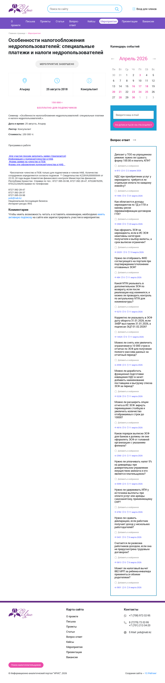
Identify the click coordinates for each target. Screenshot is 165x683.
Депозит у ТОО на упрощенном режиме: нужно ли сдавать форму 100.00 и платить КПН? (133, 157)
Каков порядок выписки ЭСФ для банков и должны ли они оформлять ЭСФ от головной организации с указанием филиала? (132, 439)
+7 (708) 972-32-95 (139, 615)
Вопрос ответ (123, 140)
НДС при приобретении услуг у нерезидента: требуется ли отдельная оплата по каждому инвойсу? (133, 181)
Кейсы (91, 21)
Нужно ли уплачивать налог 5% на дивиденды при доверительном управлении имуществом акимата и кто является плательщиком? (133, 467)
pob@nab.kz (144, 632)
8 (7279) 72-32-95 (139, 622)
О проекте (15, 23)
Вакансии (148, 21)
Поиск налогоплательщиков (26, 665)
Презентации (129, 21)
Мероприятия (108, 21)
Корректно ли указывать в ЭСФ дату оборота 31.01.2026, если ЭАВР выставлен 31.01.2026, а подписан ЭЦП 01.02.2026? (133, 322)
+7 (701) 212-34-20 (139, 625)
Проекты (45, 21)
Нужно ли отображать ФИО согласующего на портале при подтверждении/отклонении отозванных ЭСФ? (133, 262)
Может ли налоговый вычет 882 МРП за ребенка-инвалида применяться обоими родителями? (133, 572)
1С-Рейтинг (151, 673)
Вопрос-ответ (74, 23)
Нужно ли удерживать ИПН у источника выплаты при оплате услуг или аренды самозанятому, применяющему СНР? (133, 496)
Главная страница (17, 33)
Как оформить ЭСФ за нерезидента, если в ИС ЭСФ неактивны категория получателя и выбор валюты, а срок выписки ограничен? (133, 236)
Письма (30, 21)
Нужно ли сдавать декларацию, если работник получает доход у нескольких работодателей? (132, 522)
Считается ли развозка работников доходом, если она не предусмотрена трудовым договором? (133, 547)
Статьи (60, 21)
